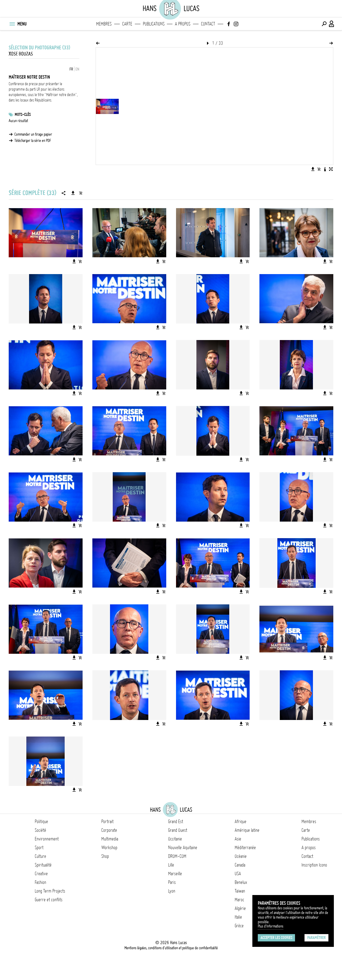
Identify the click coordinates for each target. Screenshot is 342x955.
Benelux (241, 882)
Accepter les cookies (276, 937)
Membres (104, 24)
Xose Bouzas (21, 54)
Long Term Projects (50, 891)
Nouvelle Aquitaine (182, 847)
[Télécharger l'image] (312, 169)
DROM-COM (177, 856)
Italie (238, 917)
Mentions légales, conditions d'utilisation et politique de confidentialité (171, 948)
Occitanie (175, 839)
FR (71, 69)
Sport (39, 847)
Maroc (239, 899)
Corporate (109, 830)
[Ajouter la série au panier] (80, 193)
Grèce (239, 925)
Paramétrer (316, 937)
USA (238, 873)
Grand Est (175, 821)
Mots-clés (23, 114)
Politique (41, 821)
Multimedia (109, 839)
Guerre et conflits (48, 899)
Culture (40, 856)
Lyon (171, 891)
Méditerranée (245, 847)
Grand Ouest (177, 830)
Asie (238, 839)
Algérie (240, 908)
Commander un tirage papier (33, 134)
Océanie (241, 856)
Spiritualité (43, 865)
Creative (41, 873)
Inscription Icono (314, 865)
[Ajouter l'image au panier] (318, 169)
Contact (208, 24)
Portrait (107, 821)
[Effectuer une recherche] (324, 24)
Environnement (47, 839)
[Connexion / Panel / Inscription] (331, 24)
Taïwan (240, 891)
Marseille (175, 873)
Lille (171, 865)
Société (40, 830)
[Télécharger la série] (73, 193)
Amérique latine (247, 830)
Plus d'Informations (270, 926)
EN (77, 69)
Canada (240, 865)
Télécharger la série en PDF (32, 140)
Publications (154, 24)
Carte (127, 24)
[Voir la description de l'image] (324, 169)
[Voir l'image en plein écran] (330, 169)
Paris (172, 882)
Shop (105, 856)
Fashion (40, 882)
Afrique (240, 821)
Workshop (109, 847)
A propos (182, 24)
